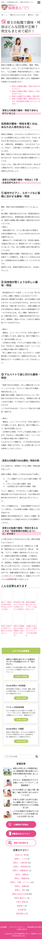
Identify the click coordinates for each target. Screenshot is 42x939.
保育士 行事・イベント (20, 882)
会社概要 (3, 927)
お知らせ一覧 (20, 854)
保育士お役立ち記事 (20, 894)
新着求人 (20, 905)
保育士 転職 (20, 886)
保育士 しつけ (20, 858)
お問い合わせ (22, 929)
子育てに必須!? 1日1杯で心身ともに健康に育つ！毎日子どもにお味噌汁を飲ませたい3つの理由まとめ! (25, 803)
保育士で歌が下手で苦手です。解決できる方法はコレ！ (6, 629)
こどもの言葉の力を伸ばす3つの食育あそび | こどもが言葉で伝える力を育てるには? (25, 814)
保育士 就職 (20, 874)
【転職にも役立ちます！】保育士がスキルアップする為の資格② (31, 630)
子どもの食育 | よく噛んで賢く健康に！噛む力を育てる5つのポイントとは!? (25, 792)
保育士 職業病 (20, 878)
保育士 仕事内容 (20, 862)
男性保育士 (20, 913)
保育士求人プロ (10, 576)
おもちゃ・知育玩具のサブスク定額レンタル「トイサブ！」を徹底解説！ (25, 782)
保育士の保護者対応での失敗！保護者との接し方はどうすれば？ (18, 630)
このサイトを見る (21, 676)
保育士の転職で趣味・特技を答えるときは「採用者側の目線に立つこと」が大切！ (26, 101)
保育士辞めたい (20, 898)
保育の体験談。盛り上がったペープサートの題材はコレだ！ (31, 605)
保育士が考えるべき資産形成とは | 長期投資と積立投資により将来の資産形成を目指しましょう (25, 772)
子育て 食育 (20, 901)
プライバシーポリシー (17, 927)
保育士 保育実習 (20, 866)
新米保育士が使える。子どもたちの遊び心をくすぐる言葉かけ (18, 605)
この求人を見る (21, 698)
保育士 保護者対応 (21, 870)
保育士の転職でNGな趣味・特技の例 (25, 96)
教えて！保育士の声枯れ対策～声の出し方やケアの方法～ (6, 605)
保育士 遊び (20, 890)
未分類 (20, 909)
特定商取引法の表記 (35, 927)
